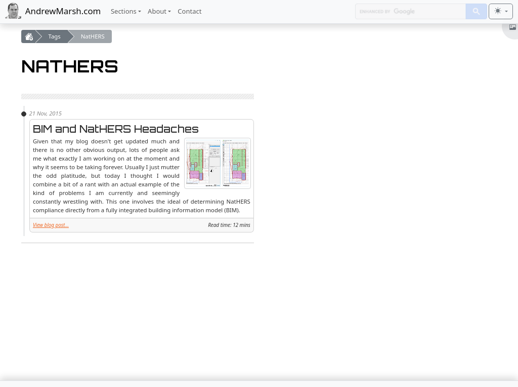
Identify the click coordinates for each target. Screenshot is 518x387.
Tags (55, 36)
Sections (124, 11)
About (157, 11)
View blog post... (51, 224)
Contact (189, 11)
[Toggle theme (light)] (501, 11)
